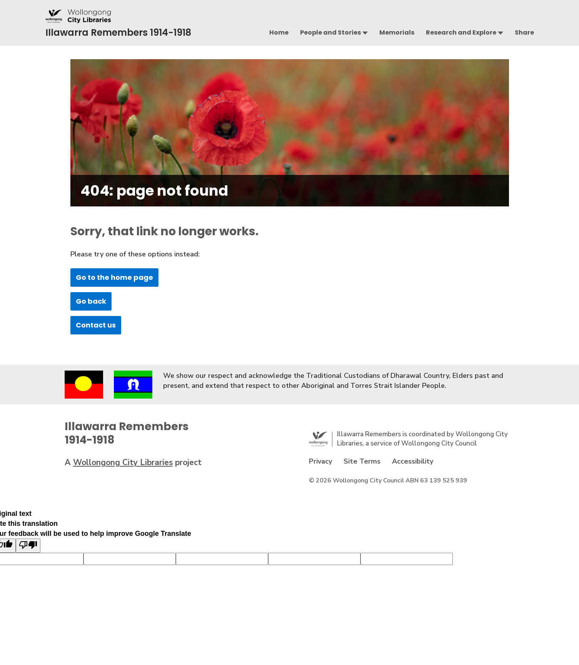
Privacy (320, 461)
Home (279, 32)
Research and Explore (461, 32)
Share (524, 32)
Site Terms (362, 461)
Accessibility (412, 461)
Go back (91, 301)
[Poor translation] (28, 546)
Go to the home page (114, 277)
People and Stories (330, 32)
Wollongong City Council (439, 443)
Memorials (396, 32)
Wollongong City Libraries (123, 462)
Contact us (96, 325)
